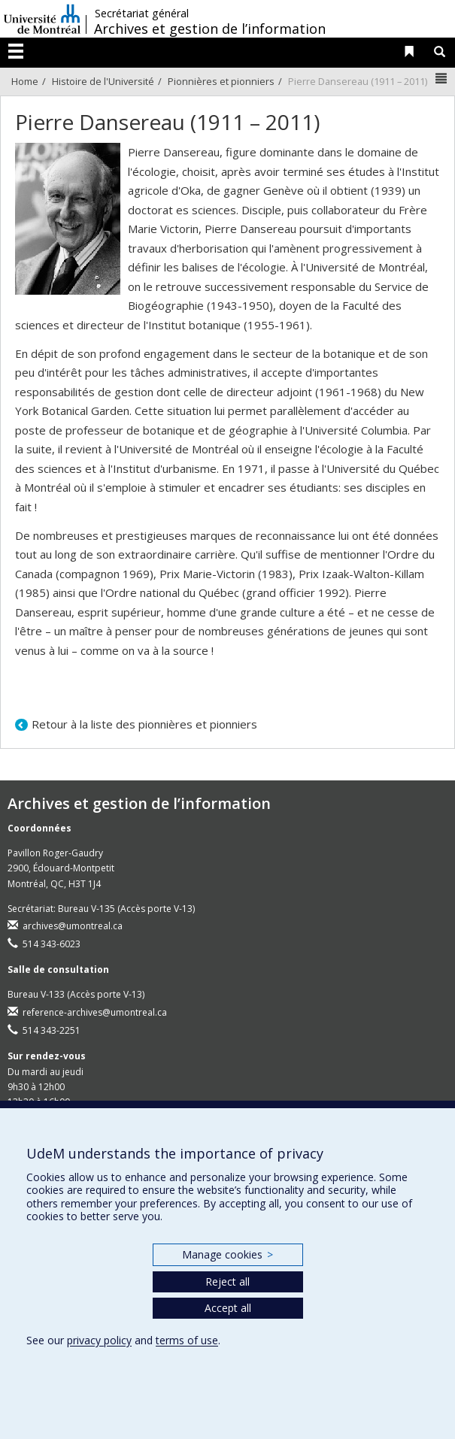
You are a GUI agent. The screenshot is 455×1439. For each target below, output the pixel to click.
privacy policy (99, 1340)
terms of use (187, 1340)
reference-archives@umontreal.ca (95, 1012)
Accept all (228, 1308)
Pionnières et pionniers (221, 81)
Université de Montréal (42, 19)
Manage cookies (227, 1254)
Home (24, 81)
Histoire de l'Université (103, 81)
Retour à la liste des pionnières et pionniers (144, 724)
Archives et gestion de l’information (210, 28)
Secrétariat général (142, 13)
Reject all (227, 1281)
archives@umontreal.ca (73, 925)
